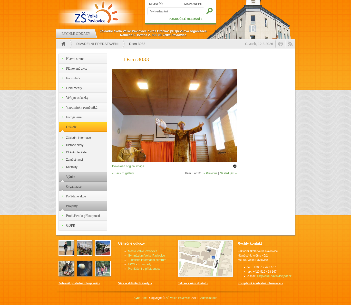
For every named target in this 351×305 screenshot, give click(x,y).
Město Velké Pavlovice (142, 251)
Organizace (73, 186)
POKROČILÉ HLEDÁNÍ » (185, 19)
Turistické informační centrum (147, 260)
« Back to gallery (123, 173)
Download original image (128, 166)
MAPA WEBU (193, 4)
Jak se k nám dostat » (193, 283)
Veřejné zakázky (77, 98)
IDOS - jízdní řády (139, 264)
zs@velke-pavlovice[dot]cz (274, 276)
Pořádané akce (76, 196)
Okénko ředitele (76, 152)
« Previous (210, 173)
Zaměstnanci (74, 159)
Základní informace (78, 137)
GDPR (70, 225)
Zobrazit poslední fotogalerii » (79, 283)
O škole (71, 127)
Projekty (72, 206)
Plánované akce (76, 68)
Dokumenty (74, 88)
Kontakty (72, 167)
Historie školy (74, 145)
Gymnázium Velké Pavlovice (146, 255)
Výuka (70, 177)
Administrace (208, 298)
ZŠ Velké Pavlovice (178, 298)
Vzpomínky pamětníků (82, 107)
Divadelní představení (97, 44)
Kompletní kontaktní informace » (260, 283)
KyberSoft (140, 298)
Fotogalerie (74, 117)
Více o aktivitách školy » (135, 283)
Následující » (228, 173)
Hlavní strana (75, 59)
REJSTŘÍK (156, 4)
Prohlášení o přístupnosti (83, 216)
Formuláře (73, 78)
